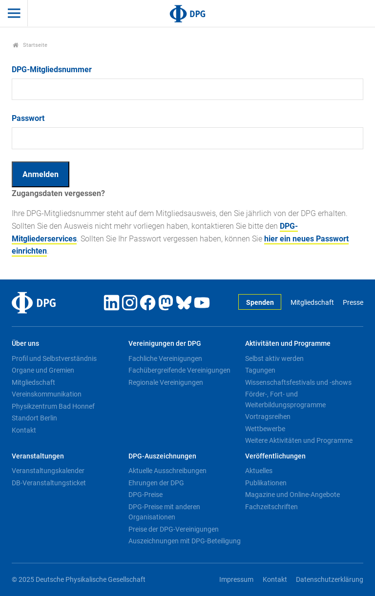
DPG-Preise (145, 494)
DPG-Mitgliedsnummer (52, 69)
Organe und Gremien (43, 370)
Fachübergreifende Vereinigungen (179, 370)
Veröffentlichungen (275, 456)
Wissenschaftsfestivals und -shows (298, 382)
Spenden (260, 302)
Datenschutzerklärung (329, 580)
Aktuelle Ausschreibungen (167, 471)
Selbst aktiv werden (274, 358)
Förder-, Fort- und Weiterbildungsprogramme (285, 399)
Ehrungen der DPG (156, 483)
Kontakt (24, 430)
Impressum (236, 580)
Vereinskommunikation (47, 394)
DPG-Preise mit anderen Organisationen (164, 512)
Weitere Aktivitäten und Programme (299, 440)
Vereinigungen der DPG (164, 343)
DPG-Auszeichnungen (162, 456)
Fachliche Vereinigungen (165, 358)
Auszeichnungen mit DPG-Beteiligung (184, 541)
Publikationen (266, 483)
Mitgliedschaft (312, 302)
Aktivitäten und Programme (288, 343)
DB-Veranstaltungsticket (49, 483)
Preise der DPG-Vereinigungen (173, 529)
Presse (353, 302)
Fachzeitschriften (271, 507)
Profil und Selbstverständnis (54, 358)
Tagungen (260, 370)
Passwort (28, 118)
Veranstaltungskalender (48, 471)
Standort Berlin (34, 418)
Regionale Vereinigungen (165, 382)
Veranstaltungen (38, 456)
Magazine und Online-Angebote (292, 494)
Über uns (25, 343)
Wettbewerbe (265, 429)
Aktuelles (258, 471)
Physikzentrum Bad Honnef (53, 406)
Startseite (30, 45)
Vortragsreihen (268, 416)
